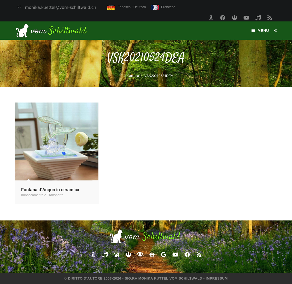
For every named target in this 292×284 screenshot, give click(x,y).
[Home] (120, 76)
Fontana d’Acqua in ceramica (50, 190)
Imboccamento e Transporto (42, 195)
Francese (163, 7)
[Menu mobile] (261, 31)
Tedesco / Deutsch (126, 7)
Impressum (217, 278)
